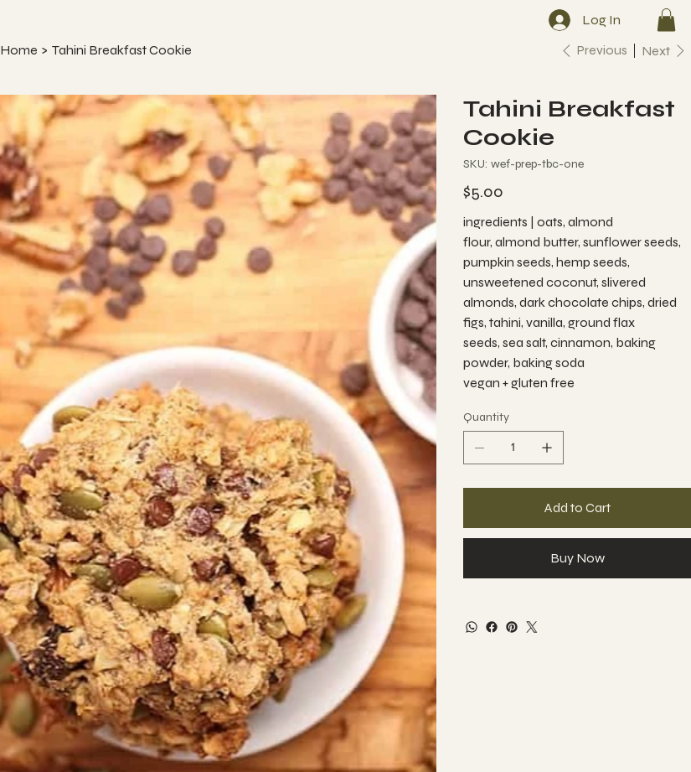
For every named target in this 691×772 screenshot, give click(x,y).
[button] (666, 19)
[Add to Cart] (577, 508)
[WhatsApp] (471, 627)
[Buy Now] (577, 558)
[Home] (19, 50)
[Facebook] (491, 627)
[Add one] (547, 447)
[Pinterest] (511, 627)
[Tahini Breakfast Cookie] (122, 50)
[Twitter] (531, 627)
